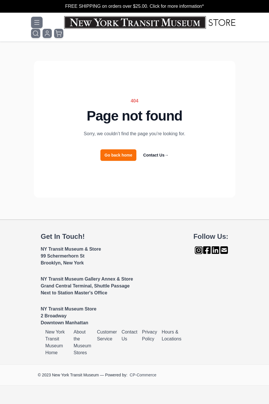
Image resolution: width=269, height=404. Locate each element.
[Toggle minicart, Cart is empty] (58, 33)
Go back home (118, 155)
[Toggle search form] (35, 33)
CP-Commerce (143, 375)
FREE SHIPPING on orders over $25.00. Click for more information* (134, 6)
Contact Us (156, 155)
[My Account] (47, 33)
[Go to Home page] (151, 22)
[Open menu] (37, 22)
